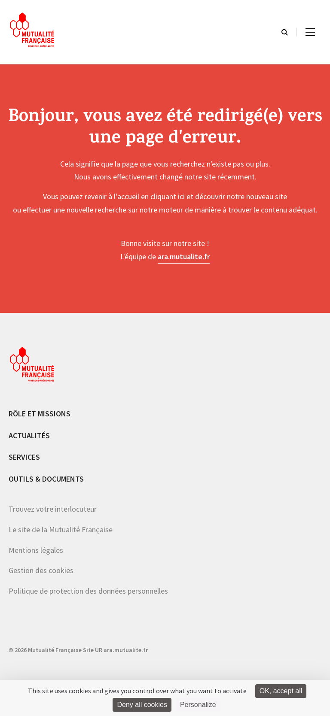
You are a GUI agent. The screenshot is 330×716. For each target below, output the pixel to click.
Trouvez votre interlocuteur (53, 509)
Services (24, 457)
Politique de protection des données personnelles (88, 591)
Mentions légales (36, 550)
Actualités (29, 435)
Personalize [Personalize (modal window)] (198, 704)
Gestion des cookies (41, 570)
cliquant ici (167, 196)
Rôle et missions (39, 414)
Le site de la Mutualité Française (61, 529)
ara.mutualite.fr (184, 256)
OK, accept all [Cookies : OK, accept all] (281, 691)
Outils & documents (46, 479)
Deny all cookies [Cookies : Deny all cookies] (142, 704)
